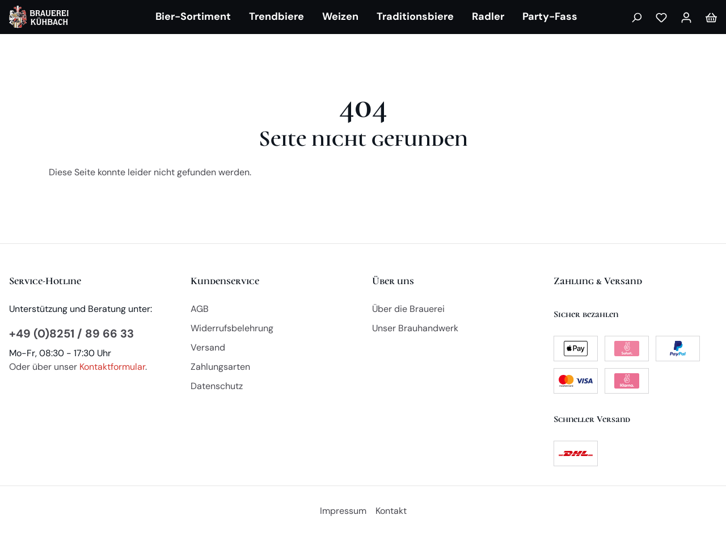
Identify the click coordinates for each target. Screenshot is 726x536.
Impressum (343, 511)
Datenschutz (217, 386)
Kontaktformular (112, 367)
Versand (208, 347)
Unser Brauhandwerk (415, 328)
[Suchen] (636, 17)
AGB (200, 309)
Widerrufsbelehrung (232, 328)
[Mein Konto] (686, 17)
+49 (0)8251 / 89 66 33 (71, 333)
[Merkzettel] (661, 17)
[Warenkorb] (711, 17)
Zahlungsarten (220, 367)
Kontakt (391, 511)
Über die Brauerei (408, 309)
